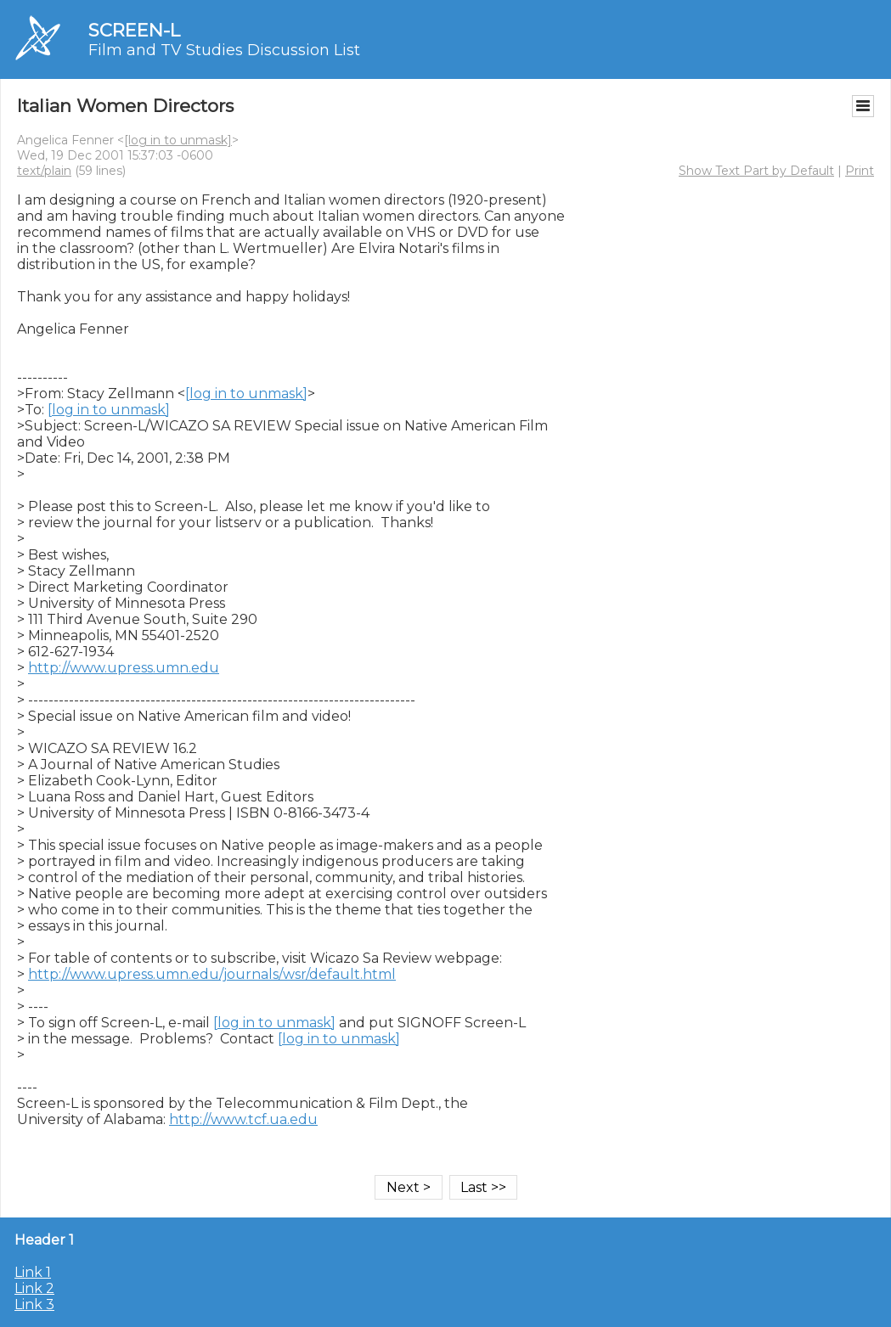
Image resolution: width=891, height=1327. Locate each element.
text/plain (44, 170)
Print (859, 170)
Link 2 (34, 1288)
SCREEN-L (134, 30)
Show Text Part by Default (756, 170)
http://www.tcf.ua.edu (243, 1119)
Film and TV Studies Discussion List (224, 50)
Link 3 (34, 1304)
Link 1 (32, 1272)
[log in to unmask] (178, 140)
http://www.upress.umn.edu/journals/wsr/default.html (212, 974)
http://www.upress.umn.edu (123, 668)
